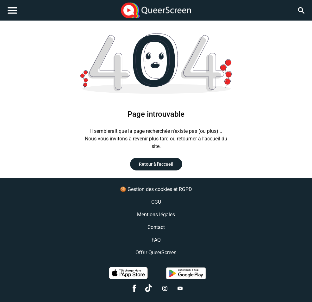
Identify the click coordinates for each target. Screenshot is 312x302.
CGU (156, 202)
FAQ (156, 240)
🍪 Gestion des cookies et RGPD (156, 189)
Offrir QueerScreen (156, 253)
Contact (156, 227)
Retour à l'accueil (156, 164)
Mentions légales (156, 215)
